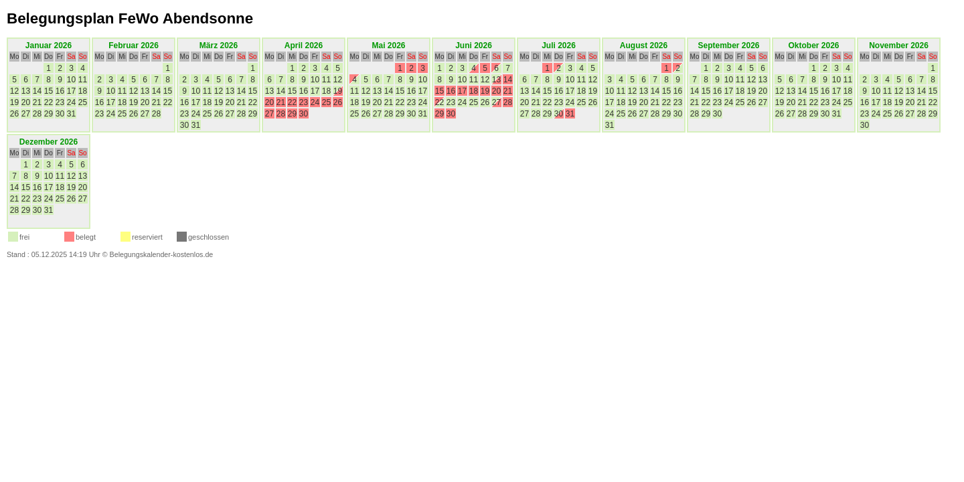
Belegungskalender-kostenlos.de (162, 254)
